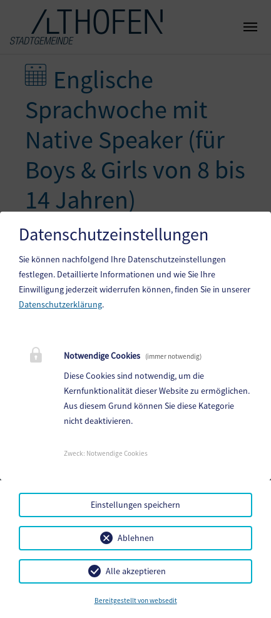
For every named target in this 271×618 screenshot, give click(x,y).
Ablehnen (136, 537)
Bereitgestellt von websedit (136, 600)
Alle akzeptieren (136, 571)
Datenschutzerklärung (60, 304)
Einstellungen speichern (135, 504)
